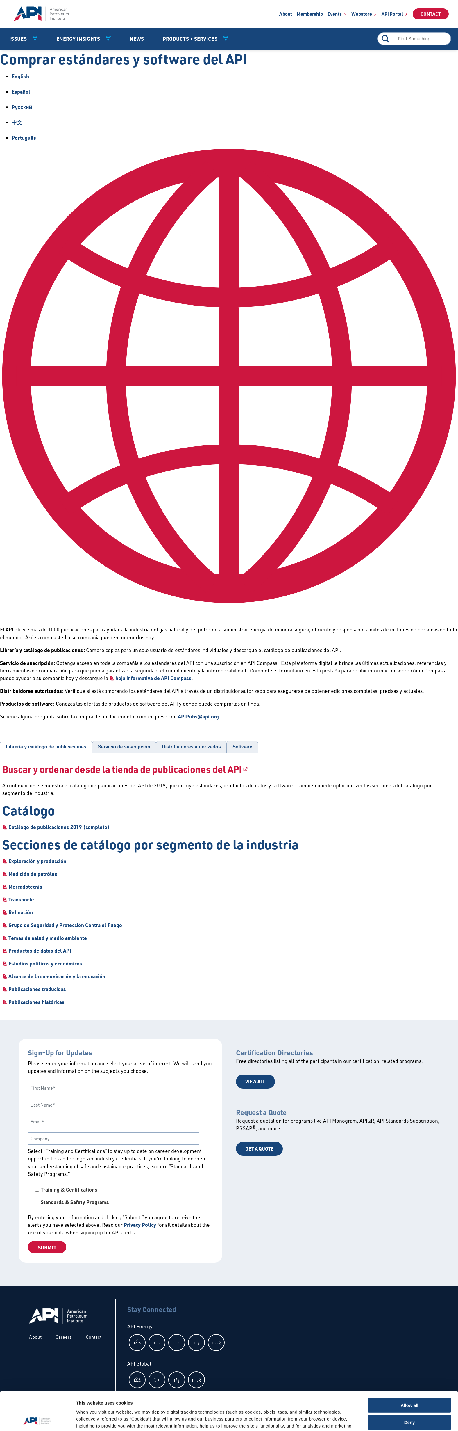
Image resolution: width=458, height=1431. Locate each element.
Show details (89, 1419)
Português (24, 137)
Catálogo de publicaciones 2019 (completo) (59, 827)
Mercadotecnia (25, 886)
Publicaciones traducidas (37, 989)
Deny (409, 1385)
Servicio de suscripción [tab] (124, 746)
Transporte (21, 899)
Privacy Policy (140, 1225)
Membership (310, 14)
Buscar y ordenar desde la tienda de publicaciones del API (122, 769)
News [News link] (137, 38)
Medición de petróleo (33, 874)
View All (255, 1081)
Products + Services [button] (191, 38)
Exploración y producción (37, 861)
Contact (431, 14)
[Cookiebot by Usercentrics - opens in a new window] (37, 1419)
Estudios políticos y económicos (45, 963)
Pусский (22, 107)
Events (335, 14)
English (20, 76)
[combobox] (414, 39)
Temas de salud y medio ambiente (47, 938)
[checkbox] (120, 1195)
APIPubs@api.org (198, 716)
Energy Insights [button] (78, 38)
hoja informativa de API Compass (153, 678)
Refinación (20, 912)
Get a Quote (259, 1149)
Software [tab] (242, 746)
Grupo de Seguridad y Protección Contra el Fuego (65, 925)
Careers (64, 1337)
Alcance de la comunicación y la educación (56, 976)
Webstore (361, 14)
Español (21, 91)
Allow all (409, 1368)
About (285, 14)
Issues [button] (18, 38)
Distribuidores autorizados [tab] (191, 746)
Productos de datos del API (39, 950)
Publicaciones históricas (36, 1002)
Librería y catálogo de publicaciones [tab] (46, 746)
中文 (17, 122)
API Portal (392, 14)
